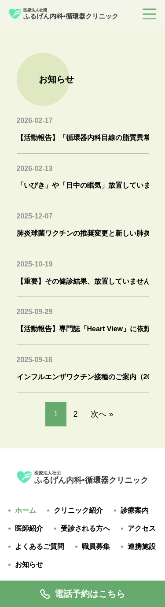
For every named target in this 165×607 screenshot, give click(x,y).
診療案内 (135, 510)
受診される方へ (85, 528)
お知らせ (29, 564)
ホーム (25, 510)
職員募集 (96, 546)
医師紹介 (29, 528)
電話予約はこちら (82, 594)
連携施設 (142, 546)
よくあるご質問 (39, 546)
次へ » (102, 414)
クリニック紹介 (78, 510)
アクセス (142, 528)
